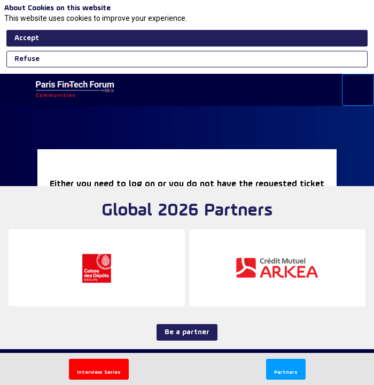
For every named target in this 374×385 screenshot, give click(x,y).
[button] (99, 369)
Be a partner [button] (187, 332)
